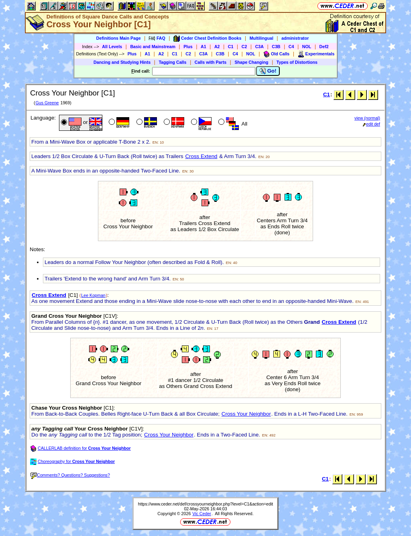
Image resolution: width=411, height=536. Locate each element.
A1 (203, 46)
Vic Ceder (201, 513)
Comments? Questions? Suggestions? (70, 475)
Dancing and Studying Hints (122, 62)
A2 (217, 46)
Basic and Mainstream (152, 46)
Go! (268, 71)
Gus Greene (47, 102)
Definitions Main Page (118, 38)
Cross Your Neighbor (246, 414)
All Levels (112, 46)
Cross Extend (201, 156)
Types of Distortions (297, 62)
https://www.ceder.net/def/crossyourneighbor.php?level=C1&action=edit (205, 503)
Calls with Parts (210, 62)
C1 (231, 46)
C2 (244, 46)
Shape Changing (251, 62)
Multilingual (261, 38)
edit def (371, 124)
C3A (259, 46)
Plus (188, 46)
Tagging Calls (172, 62)
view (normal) (367, 118)
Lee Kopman (93, 295)
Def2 (324, 46)
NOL (306, 46)
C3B (276, 46)
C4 (291, 46)
